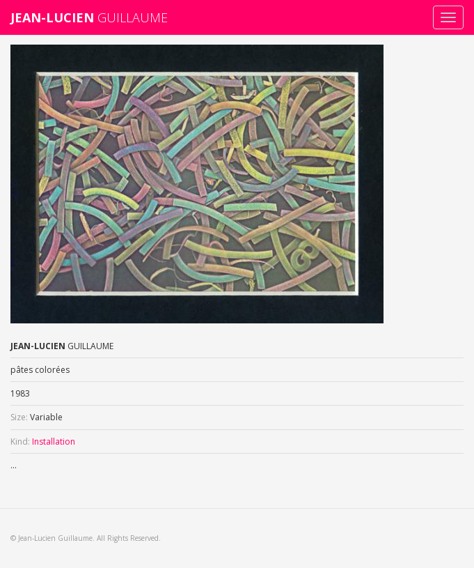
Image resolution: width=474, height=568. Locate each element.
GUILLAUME (89, 17)
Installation (53, 441)
